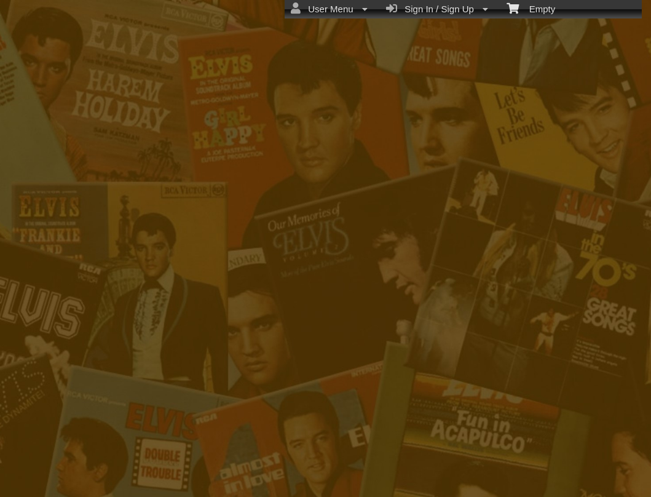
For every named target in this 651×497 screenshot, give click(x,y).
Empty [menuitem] (531, 8)
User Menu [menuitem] (329, 8)
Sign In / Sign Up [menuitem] (437, 8)
